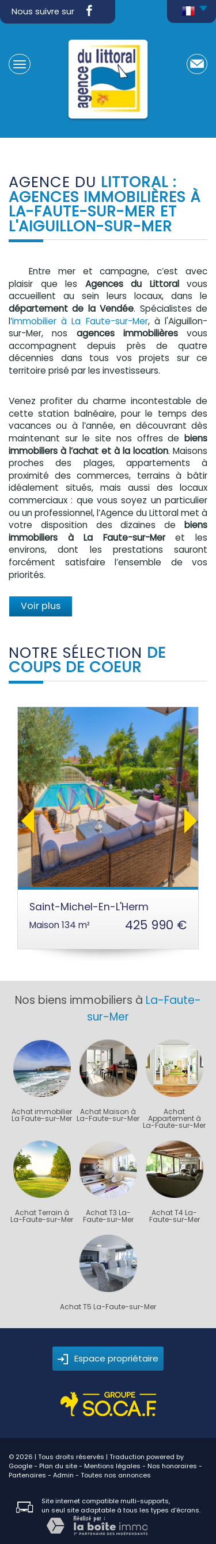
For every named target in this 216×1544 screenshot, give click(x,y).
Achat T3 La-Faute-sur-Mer (108, 1216)
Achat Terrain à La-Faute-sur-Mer (41, 1216)
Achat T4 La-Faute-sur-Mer (174, 1216)
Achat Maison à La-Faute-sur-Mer (108, 1115)
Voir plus (40, 605)
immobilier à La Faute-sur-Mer (80, 321)
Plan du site (58, 1466)
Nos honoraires (172, 1466)
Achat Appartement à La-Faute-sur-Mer (174, 1118)
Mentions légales (112, 1466)
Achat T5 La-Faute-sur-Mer (108, 1307)
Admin (63, 1475)
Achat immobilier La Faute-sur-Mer (42, 1115)
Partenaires (27, 1475)
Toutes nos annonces (116, 1475)
